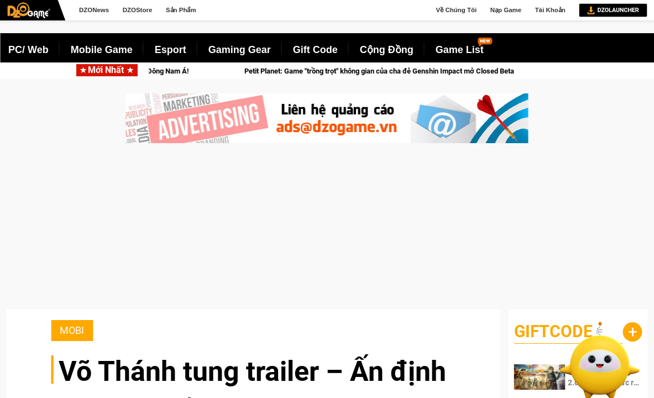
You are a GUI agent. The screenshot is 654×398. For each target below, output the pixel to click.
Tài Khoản (550, 10)
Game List (460, 49)
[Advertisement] (327, 231)
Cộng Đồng (387, 49)
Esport (170, 49)
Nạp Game (505, 10)
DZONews (94, 10)
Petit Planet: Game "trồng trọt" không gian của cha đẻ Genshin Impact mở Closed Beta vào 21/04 (420, 71)
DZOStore (138, 10)
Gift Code (315, 49)
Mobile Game (102, 49)
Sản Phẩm (181, 10)
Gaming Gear (239, 49)
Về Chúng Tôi (456, 10)
